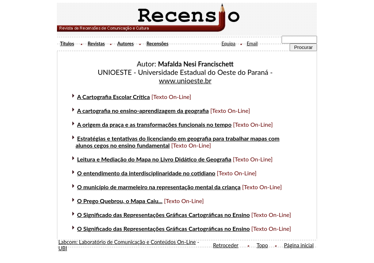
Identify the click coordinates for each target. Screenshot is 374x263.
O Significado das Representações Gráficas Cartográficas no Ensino (163, 214)
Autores (125, 43)
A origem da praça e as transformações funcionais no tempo (154, 124)
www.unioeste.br (185, 80)
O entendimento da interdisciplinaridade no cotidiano (146, 172)
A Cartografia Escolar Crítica (113, 96)
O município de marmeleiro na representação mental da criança (158, 186)
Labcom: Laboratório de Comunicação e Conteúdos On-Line (127, 242)
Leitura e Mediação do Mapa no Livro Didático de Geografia (154, 159)
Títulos (67, 43)
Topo (262, 245)
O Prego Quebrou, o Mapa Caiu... (120, 200)
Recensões (157, 43)
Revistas (96, 43)
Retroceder (225, 245)
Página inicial (298, 245)
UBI (62, 248)
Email (252, 43)
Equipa (228, 43)
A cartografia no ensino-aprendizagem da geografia (143, 110)
